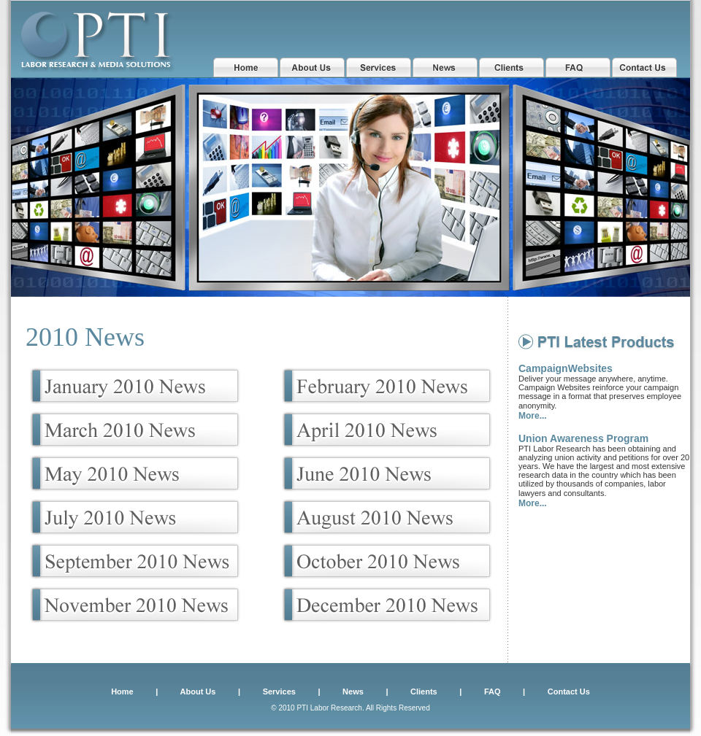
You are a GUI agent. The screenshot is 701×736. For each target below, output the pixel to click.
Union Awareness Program (583, 438)
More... (532, 416)
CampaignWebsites (565, 368)
